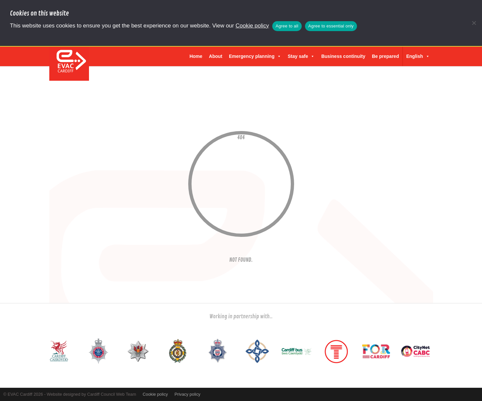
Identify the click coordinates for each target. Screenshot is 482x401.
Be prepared (385, 56)
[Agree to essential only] (473, 23)
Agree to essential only (331, 25)
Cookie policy (252, 25)
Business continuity (343, 56)
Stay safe (301, 56)
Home (196, 56)
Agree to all (287, 25)
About (215, 56)
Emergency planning (255, 56)
